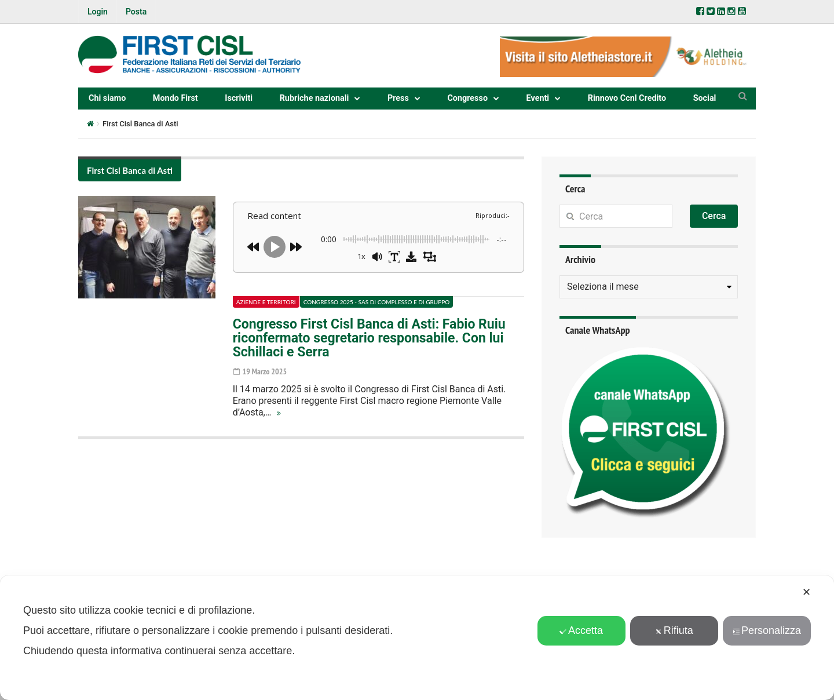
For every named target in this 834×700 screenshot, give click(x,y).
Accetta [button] (581, 630)
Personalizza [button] (767, 630)
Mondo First (175, 98)
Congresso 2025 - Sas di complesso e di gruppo (376, 301)
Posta (136, 11)
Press (398, 98)
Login (97, 11)
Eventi (538, 98)
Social (704, 98)
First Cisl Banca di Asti (130, 170)
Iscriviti (239, 98)
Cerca (714, 215)
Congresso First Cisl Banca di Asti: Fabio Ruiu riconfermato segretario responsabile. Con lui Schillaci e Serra (369, 338)
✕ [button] (806, 592)
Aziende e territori (266, 301)
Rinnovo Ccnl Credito (627, 98)
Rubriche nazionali (314, 98)
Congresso (467, 98)
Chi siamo (107, 98)
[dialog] (417, 637)
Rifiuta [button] (674, 630)
